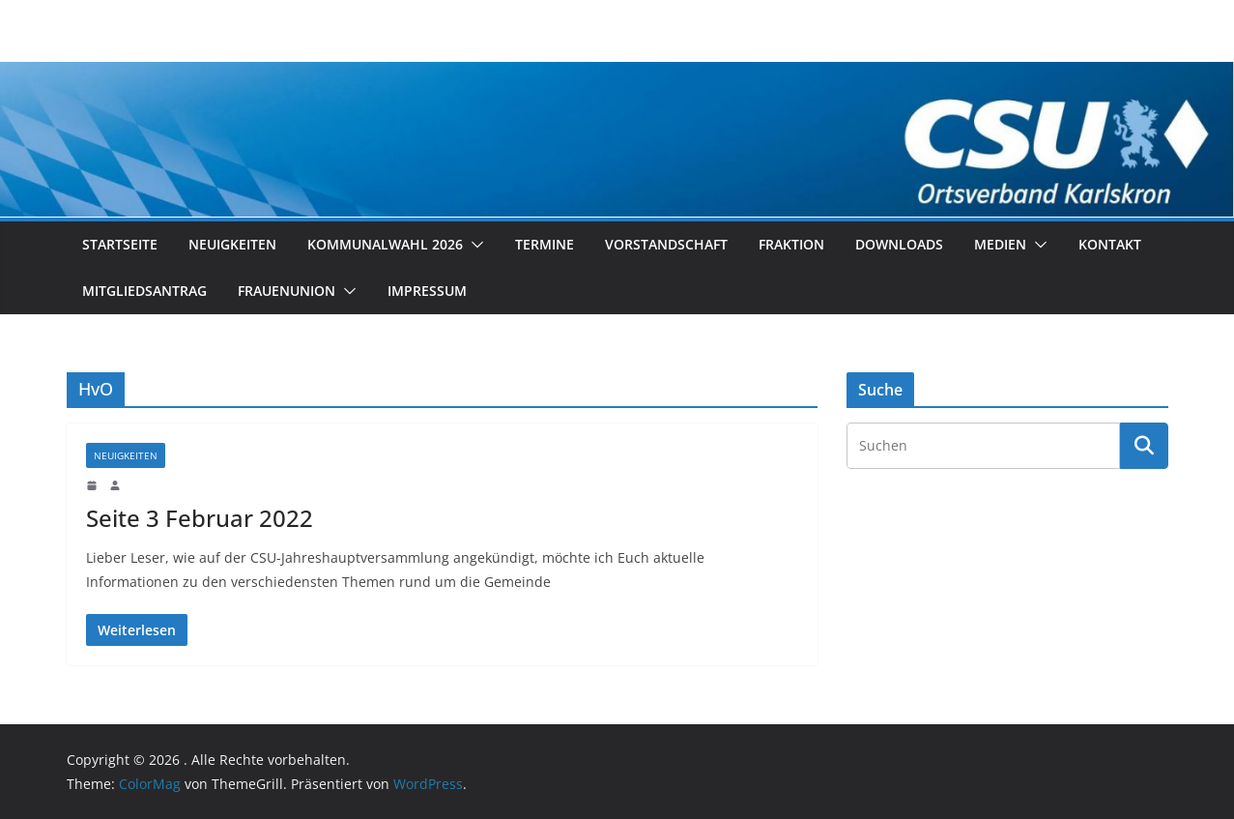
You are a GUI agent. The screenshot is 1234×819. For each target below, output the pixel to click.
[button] (473, 244)
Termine (544, 244)
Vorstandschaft (666, 244)
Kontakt (1109, 244)
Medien (1000, 244)
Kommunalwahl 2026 (385, 244)
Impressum (427, 290)
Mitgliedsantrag (144, 290)
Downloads (899, 244)
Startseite (120, 244)
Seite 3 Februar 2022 (199, 518)
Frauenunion (286, 290)
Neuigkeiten (232, 244)
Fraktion (791, 244)
